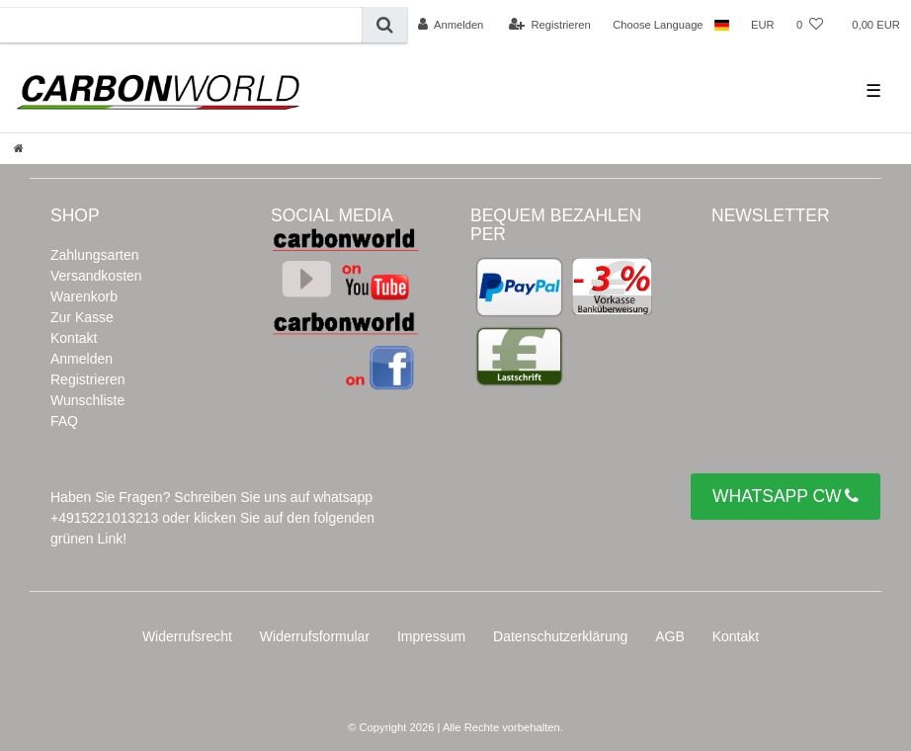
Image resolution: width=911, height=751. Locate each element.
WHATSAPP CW (785, 496)
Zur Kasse (82, 317)
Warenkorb (84, 296)
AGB (670, 636)
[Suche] (385, 25)
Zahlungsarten (94, 255)
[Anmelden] (451, 24)
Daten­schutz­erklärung (560, 636)
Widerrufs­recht (187, 636)
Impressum (431, 636)
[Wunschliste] (810, 24)
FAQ (64, 421)
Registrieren (87, 379)
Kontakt (73, 338)
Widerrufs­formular (315, 636)
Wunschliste (87, 400)
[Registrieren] (550, 24)
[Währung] (763, 24)
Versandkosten (96, 276)
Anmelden (81, 359)
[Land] (722, 24)
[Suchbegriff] (181, 25)
